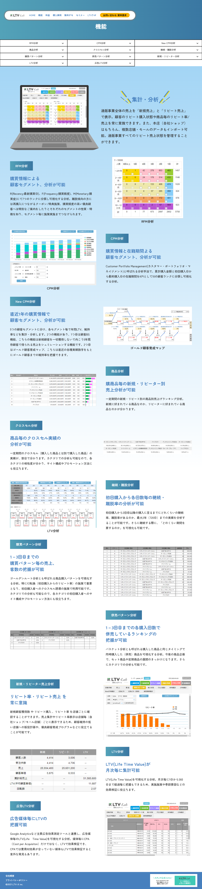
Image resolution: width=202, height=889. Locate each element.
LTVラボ (92, 15)
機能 (40, 15)
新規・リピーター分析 (168, 56)
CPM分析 (101, 43)
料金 (47, 15)
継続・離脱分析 (168, 49)
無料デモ (68, 15)
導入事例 (57, 15)
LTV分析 (34, 62)
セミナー (80, 15)
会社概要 (10, 875)
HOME (32, 15)
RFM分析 (33, 43)
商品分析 (33, 49)
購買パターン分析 (33, 56)
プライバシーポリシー (17, 880)
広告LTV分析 (101, 62)
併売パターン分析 (101, 56)
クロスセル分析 (101, 49)
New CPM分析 (168, 43)
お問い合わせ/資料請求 (114, 15)
